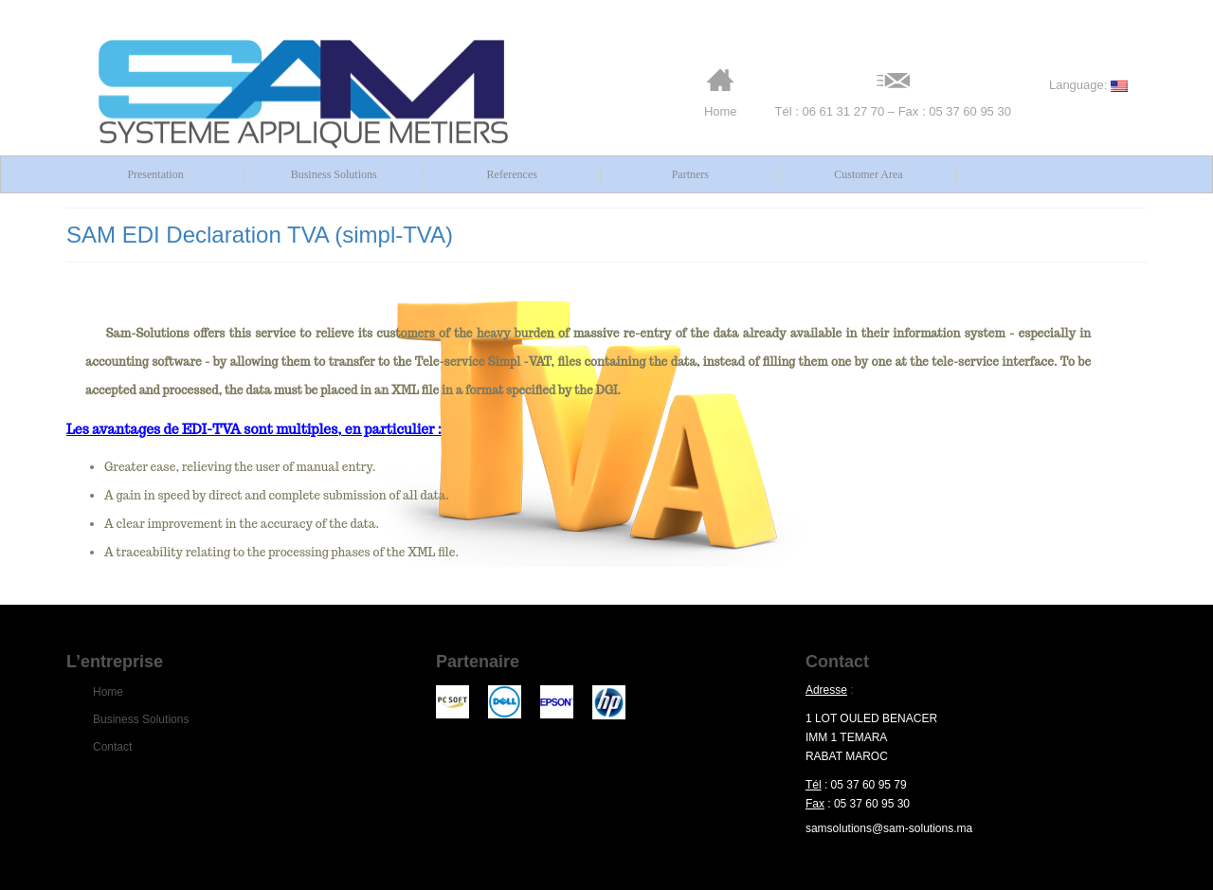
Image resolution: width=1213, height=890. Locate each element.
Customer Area (868, 174)
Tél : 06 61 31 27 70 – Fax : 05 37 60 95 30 (893, 92)
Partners (690, 174)
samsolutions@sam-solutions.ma (889, 828)
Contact (112, 747)
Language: (1088, 85)
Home (720, 92)
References (512, 174)
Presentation (155, 174)
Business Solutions (334, 174)
